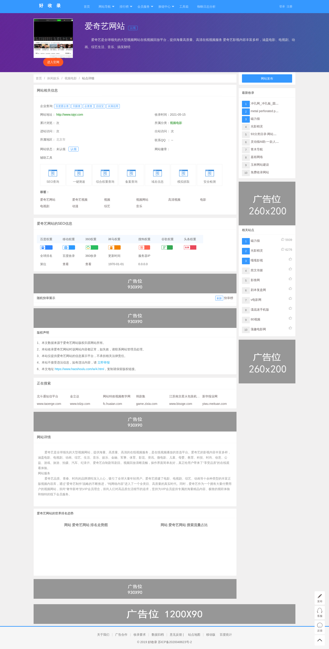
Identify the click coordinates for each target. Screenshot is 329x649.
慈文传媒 (257, 270)
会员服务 (145, 7)
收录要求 (140, 634)
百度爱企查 (62, 106)
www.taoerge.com (49, 403)
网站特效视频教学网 (116, 396)
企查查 (88, 106)
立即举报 (104, 362)
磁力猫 (255, 118)
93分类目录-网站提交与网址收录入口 (276, 134)
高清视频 (174, 199)
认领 (133, 28)
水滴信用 (113, 106)
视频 (107, 199)
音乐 (139, 206)
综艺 (107, 206)
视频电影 (71, 78)
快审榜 (228, 298)
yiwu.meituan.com (214, 403)
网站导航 (107, 7)
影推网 (255, 280)
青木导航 (257, 149)
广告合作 (121, 634)
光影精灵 (257, 126)
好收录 (152, 642)
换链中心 (166, 7)
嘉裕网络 (257, 157)
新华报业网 (210, 396)
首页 (87, 6)
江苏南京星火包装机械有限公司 (190, 396)
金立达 (74, 396)
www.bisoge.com (180, 403)
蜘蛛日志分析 (206, 6)
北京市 (60, 139)
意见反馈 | (177, 634)
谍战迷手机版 (260, 309)
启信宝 (100, 106)
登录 (282, 6)
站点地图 (194, 634)
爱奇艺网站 (47, 199)
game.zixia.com (146, 403)
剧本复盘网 (258, 290)
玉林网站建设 (260, 164)
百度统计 (226, 634)
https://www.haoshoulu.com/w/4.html (79, 369)
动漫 (75, 206)
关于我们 (103, 634)
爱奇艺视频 (79, 199)
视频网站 (142, 199)
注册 (289, 6)
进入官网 (53, 62)
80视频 (255, 319)
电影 (203, 199)
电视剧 (44, 206)
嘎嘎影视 (257, 260)
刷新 (219, 298)
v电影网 (256, 299)
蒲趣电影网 (258, 329)
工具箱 (183, 6)
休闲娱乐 (53, 78)
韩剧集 (140, 396)
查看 (66, 264)
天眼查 (77, 106)
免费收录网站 (260, 172)
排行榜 (126, 7)
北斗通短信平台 (47, 396)
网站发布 (267, 78)
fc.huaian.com (112, 403)
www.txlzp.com (80, 403)
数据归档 (158, 634)
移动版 (210, 634)
